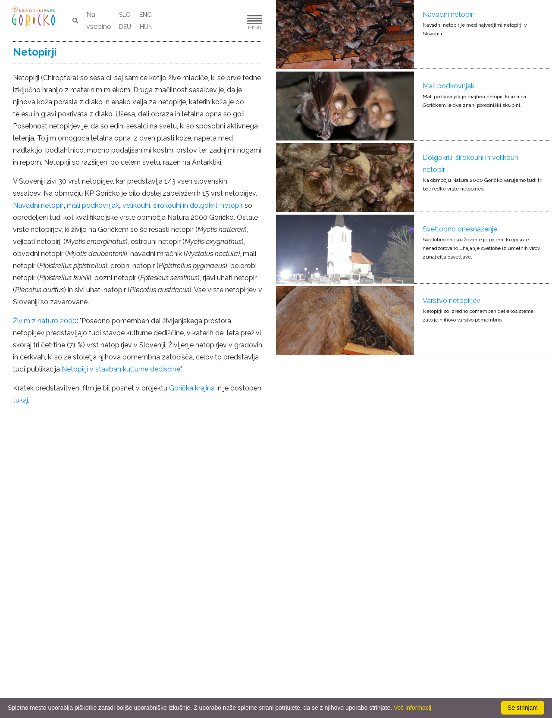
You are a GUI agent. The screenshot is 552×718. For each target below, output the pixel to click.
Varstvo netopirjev (451, 301)
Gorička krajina (192, 388)
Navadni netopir (448, 14)
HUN (146, 26)
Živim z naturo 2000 (45, 321)
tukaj (20, 400)
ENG (145, 14)
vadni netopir (42, 205)
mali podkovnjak (93, 205)
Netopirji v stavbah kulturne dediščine (121, 369)
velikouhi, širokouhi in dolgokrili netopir (182, 205)
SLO (125, 14)
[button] (228, 20)
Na (17, 205)
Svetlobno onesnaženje (460, 229)
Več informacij (412, 707)
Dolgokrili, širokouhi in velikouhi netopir (471, 163)
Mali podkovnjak (448, 86)
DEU (125, 26)
